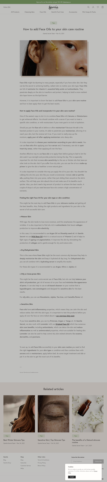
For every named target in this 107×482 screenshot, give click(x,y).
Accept (72, 477)
